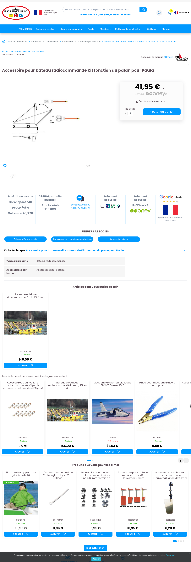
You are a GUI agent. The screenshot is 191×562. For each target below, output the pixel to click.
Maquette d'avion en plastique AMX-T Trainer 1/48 (112, 384)
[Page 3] (181, 541)
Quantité (130, 109)
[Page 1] (89, 460)
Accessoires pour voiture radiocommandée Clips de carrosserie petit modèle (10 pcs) (22, 385)
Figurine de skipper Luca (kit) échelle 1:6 (21, 474)
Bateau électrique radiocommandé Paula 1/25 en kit (25, 296)
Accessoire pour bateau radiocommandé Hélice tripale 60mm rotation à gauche (95, 475)
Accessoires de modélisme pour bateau (23, 51)
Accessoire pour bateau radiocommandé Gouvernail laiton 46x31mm (170, 475)
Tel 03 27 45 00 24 (80, 208)
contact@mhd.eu (80, 204)
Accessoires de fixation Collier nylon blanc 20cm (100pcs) (58, 475)
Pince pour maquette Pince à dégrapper (157, 384)
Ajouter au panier (162, 112)
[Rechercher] (105, 9)
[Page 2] (92, 460)
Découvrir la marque (152, 57)
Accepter (96, 559)
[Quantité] (130, 113)
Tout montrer (95, 548)
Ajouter (25, 365)
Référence (7, 54)
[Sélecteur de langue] (181, 13)
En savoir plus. (171, 555)
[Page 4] (183, 541)
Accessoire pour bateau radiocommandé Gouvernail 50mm (133, 475)
